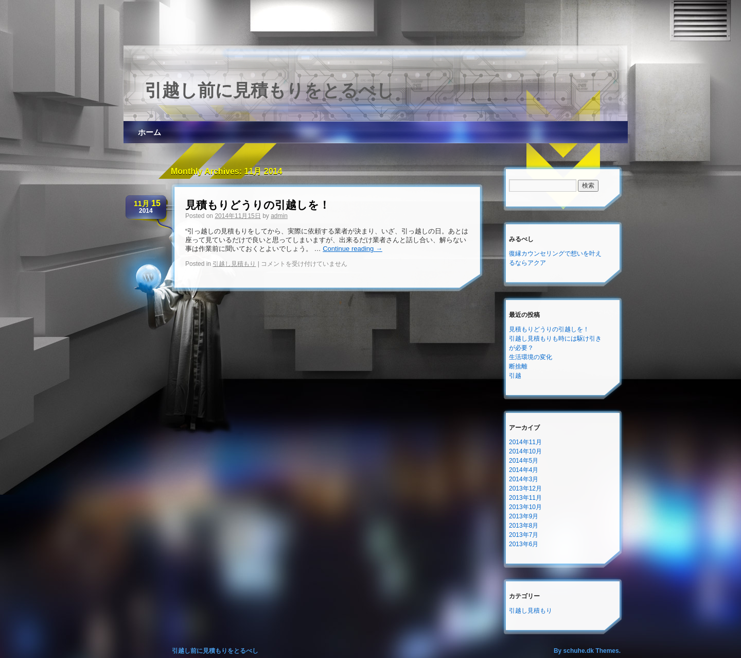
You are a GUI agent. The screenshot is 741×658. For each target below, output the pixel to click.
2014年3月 (523, 479)
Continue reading (352, 248)
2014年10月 (525, 451)
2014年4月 (523, 470)
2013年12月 (525, 488)
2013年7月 (523, 534)
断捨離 (518, 366)
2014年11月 (525, 442)
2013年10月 (525, 507)
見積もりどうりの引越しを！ (257, 205)
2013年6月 (523, 544)
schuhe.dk (578, 650)
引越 (515, 375)
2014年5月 (523, 460)
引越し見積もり (234, 263)
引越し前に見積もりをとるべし (269, 90)
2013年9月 (523, 516)
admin (279, 216)
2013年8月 (523, 525)
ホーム (149, 132)
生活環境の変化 (530, 357)
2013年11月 (525, 497)
